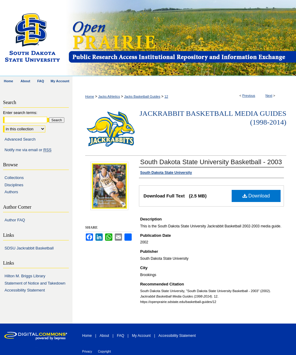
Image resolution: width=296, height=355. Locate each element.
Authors (11, 192)
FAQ (120, 336)
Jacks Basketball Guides (142, 96)
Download (256, 195)
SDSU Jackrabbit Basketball (29, 248)
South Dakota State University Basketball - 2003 (211, 162)
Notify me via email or (28, 150)
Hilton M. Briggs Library (25, 276)
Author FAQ (15, 220)
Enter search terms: (20, 112)
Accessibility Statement (25, 290)
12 (166, 96)
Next (268, 95)
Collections (14, 177)
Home (89, 96)
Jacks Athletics (109, 96)
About (104, 336)
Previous (248, 95)
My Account (141, 336)
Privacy (87, 351)
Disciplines (14, 185)
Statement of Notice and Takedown (35, 283)
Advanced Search (20, 139)
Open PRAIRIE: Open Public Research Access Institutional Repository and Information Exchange (182, 38)
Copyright (104, 351)
